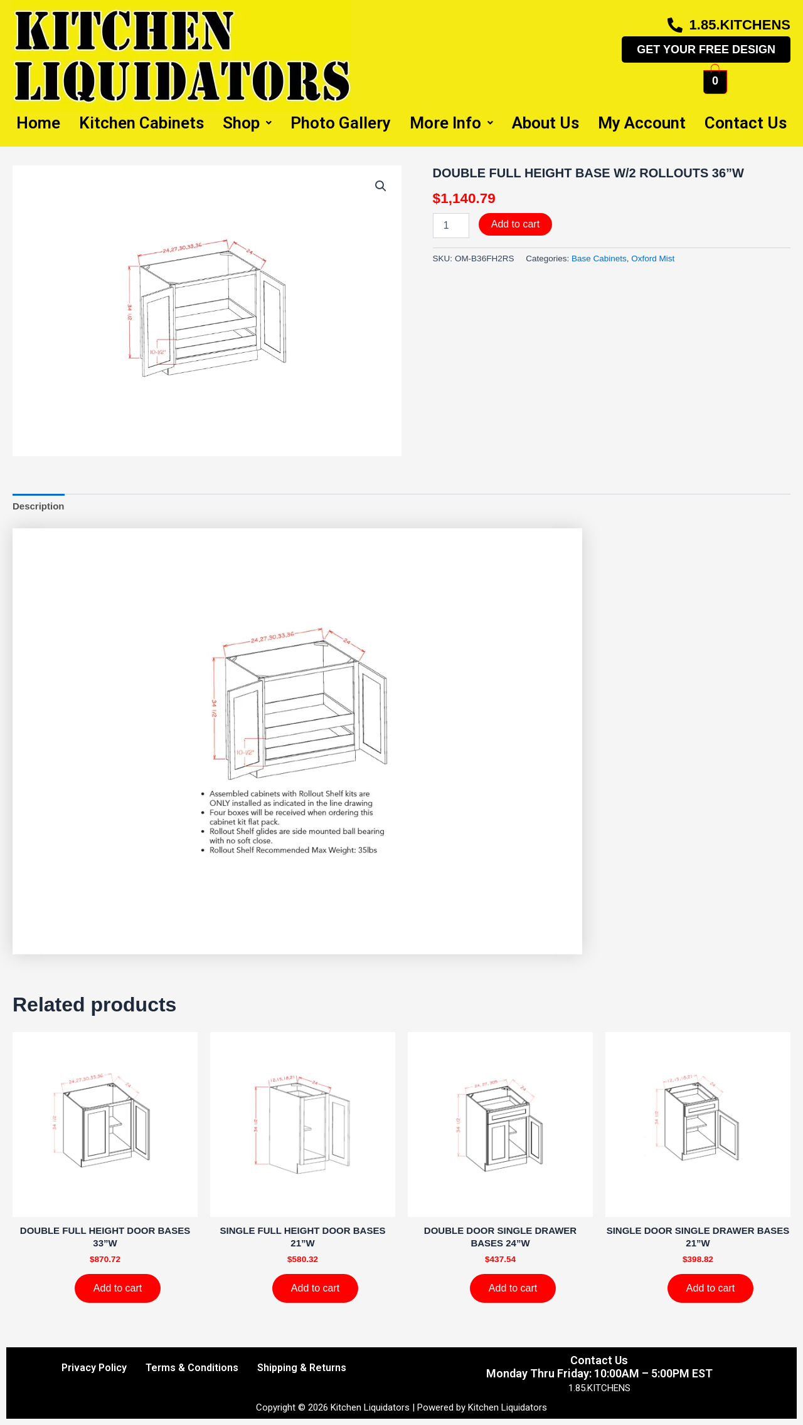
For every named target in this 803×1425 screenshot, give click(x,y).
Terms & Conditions (192, 1368)
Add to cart (515, 224)
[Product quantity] (451, 225)
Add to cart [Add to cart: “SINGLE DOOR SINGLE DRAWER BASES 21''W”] (710, 1288)
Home (38, 122)
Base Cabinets (599, 258)
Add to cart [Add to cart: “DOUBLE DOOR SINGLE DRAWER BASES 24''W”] (513, 1288)
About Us (545, 122)
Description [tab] (39, 506)
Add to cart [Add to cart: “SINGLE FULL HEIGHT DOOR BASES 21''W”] (315, 1288)
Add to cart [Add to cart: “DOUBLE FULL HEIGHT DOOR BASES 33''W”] (117, 1288)
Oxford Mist (652, 258)
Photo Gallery (340, 122)
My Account (642, 122)
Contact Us (746, 122)
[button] (381, 186)
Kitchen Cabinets (141, 122)
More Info (451, 122)
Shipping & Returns (301, 1368)
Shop (247, 122)
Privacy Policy (94, 1368)
